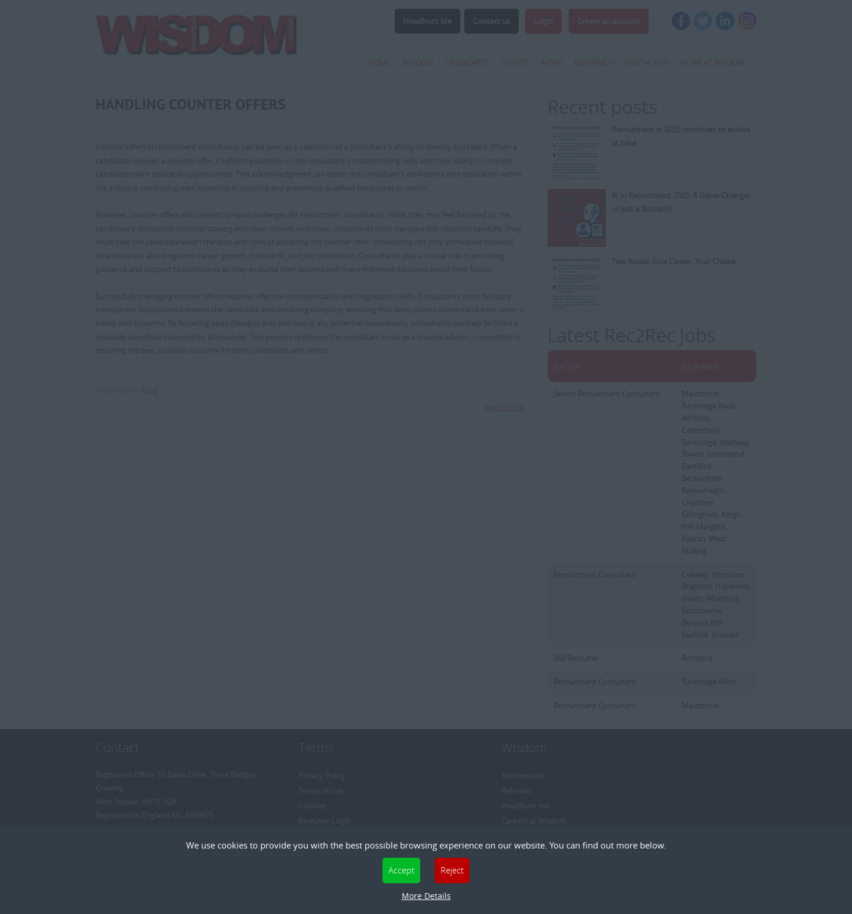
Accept (401, 870)
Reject (452, 870)
